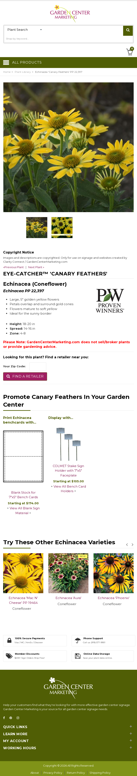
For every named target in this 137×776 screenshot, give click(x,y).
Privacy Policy (52, 772)
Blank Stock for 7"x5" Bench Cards (23, 494)
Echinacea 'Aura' (68, 598)
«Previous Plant (13, 267)
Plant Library (23, 71)
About (34, 772)
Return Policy (76, 772)
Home (7, 71)
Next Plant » (36, 267)
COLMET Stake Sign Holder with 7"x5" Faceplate (68, 470)
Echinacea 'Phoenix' (113, 598)
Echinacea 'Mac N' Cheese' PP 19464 (23, 600)
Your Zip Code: (14, 366)
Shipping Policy (100, 772)
